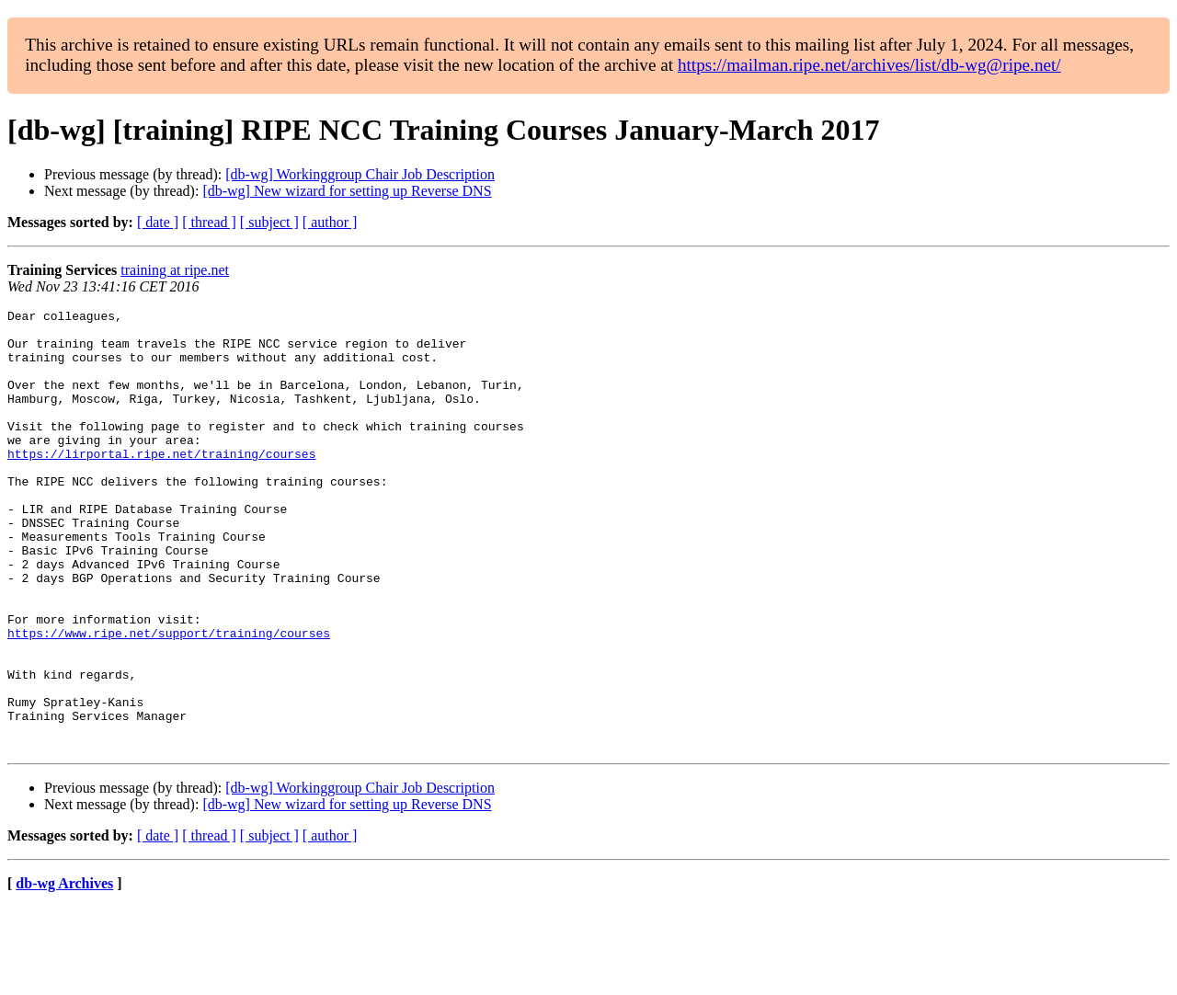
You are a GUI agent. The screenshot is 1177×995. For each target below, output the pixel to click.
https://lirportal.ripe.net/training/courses (161, 483)
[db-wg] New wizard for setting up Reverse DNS (346, 191)
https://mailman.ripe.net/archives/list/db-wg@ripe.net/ (869, 64)
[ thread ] (209, 222)
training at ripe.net (174, 270)
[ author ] (330, 222)
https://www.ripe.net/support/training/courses (168, 699)
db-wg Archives (64, 971)
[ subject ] (269, 222)
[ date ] (157, 222)
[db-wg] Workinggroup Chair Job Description (360, 174)
